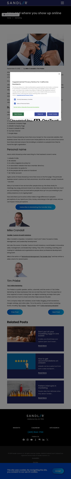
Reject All (40, 114)
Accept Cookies (52, 114)
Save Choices (18, 114)
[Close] (59, 74)
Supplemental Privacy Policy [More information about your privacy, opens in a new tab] (25, 95)
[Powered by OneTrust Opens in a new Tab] (16, 119)
